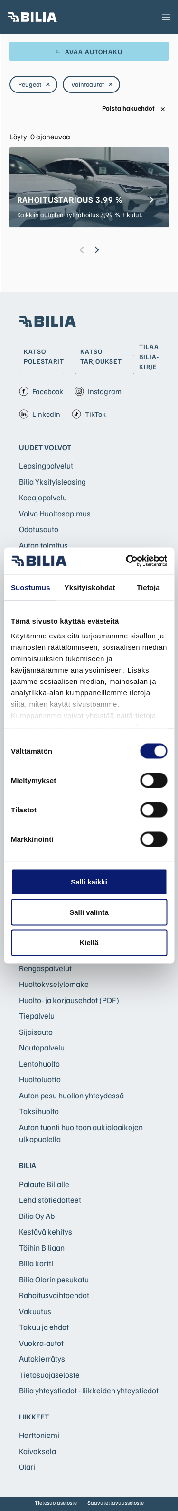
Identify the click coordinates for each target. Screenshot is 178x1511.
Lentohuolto (39, 1064)
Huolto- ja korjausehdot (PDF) (69, 1000)
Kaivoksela (37, 1451)
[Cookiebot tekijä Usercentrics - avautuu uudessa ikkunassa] (126, 561)
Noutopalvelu (42, 1047)
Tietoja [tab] (148, 587)
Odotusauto (38, 529)
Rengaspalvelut (45, 968)
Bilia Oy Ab (37, 1216)
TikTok (89, 414)
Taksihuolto (39, 1111)
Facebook (41, 391)
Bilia (27, 1165)
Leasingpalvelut (46, 465)
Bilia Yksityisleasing (52, 482)
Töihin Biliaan (42, 1248)
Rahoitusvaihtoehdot (54, 1295)
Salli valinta (89, 912)
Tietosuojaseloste (49, 1375)
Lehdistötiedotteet (50, 1200)
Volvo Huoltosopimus (55, 513)
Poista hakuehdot (134, 108)
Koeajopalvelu (43, 497)
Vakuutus (35, 1311)
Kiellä (88, 942)
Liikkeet (34, 1416)
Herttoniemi (39, 1435)
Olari (27, 1467)
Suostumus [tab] (30, 587)
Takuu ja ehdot (44, 1327)
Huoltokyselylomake (54, 984)
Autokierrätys (42, 1359)
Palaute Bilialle (44, 1184)
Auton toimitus (43, 545)
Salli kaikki (89, 881)
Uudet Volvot (45, 447)
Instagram (98, 391)
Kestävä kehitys (45, 1231)
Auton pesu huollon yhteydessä (71, 1095)
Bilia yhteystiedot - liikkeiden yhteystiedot (89, 1390)
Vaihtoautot (92, 84)
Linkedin (39, 414)
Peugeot (34, 84)
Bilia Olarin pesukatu (54, 1279)
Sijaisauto (36, 1032)
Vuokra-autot (41, 1343)
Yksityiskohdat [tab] (90, 587)
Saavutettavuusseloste (115, 1502)
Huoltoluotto (40, 1079)
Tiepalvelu (37, 1016)
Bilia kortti (36, 1263)
